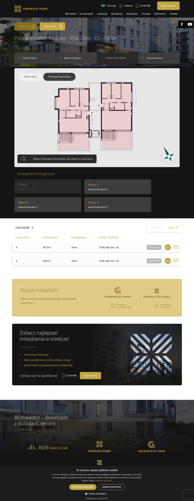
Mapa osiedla (53, 26)
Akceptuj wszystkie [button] (83, 487)
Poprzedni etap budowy (61, 78)
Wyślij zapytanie (90, 363)
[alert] (97, 483)
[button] (96, 493)
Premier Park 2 (31, 78)
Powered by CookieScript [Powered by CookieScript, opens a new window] (97, 498)
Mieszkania (26, 26)
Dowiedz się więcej (103, 480)
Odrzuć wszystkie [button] (111, 487)
